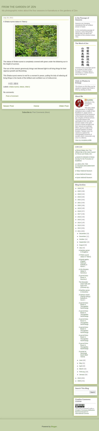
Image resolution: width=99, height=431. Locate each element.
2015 (79, 219)
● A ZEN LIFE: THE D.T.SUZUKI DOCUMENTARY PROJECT (85, 165)
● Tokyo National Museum (83, 171)
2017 (79, 214)
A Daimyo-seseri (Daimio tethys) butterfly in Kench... (84, 297)
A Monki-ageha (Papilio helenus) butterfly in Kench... (84, 263)
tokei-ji (27, 87)
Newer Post (8, 106)
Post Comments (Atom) (41, 112)
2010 (79, 378)
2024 (79, 194)
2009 (79, 381)
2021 (79, 202)
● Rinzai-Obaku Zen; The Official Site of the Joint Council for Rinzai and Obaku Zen (85, 152)
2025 (79, 191)
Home (36, 106)
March (81, 369)
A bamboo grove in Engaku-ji (84, 251)
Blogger (54, 426)
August (81, 245)
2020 (79, 205)
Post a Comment (12, 96)
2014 (79, 222)
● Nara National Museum (83, 174)
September (83, 242)
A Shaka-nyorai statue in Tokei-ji (85, 255)
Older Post (64, 106)
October (82, 239)
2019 (79, 208)
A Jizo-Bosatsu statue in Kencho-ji (84, 271)
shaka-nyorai (14, 87)
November (82, 236)
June (81, 360)
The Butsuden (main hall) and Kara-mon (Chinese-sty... (84, 284)
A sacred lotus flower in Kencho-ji (83, 277)
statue (22, 87)
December (82, 233)
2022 (79, 200)
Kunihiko (90, 100)
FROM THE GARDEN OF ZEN (19, 6)
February (82, 372)
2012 (79, 228)
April (81, 366)
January (82, 374)
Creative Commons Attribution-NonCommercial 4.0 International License (85, 411)
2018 (79, 211)
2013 (79, 225)
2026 (79, 188)
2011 (79, 231)
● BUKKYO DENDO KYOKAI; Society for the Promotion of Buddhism (85, 159)
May (80, 363)
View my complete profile (83, 140)
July (80, 248)
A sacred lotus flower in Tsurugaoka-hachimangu (83, 305)
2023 (79, 197)
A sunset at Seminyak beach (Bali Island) (83, 354)
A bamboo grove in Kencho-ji (84, 291)
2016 (79, 217)
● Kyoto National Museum (83, 177)
